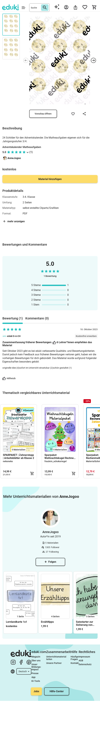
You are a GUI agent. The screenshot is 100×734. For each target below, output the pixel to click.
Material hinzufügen (50, 179)
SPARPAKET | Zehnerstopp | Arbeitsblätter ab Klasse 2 (18, 456)
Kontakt (75, 663)
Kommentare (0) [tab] (37, 318)
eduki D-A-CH (14, 336)
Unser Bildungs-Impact (36, 667)
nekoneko (8, 461)
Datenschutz (85, 664)
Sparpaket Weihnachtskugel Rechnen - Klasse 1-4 (59, 456)
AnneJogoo (14, 158)
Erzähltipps (47, 621)
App (33, 677)
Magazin (35, 656)
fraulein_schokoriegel (55, 461)
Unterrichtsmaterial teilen (56, 658)
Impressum (84, 656)
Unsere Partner (54, 663)
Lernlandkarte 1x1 (16, 621)
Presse (35, 673)
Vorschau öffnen (43, 113)
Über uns (35, 660)
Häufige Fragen (75, 658)
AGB (81, 660)
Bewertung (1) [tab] (12, 318)
